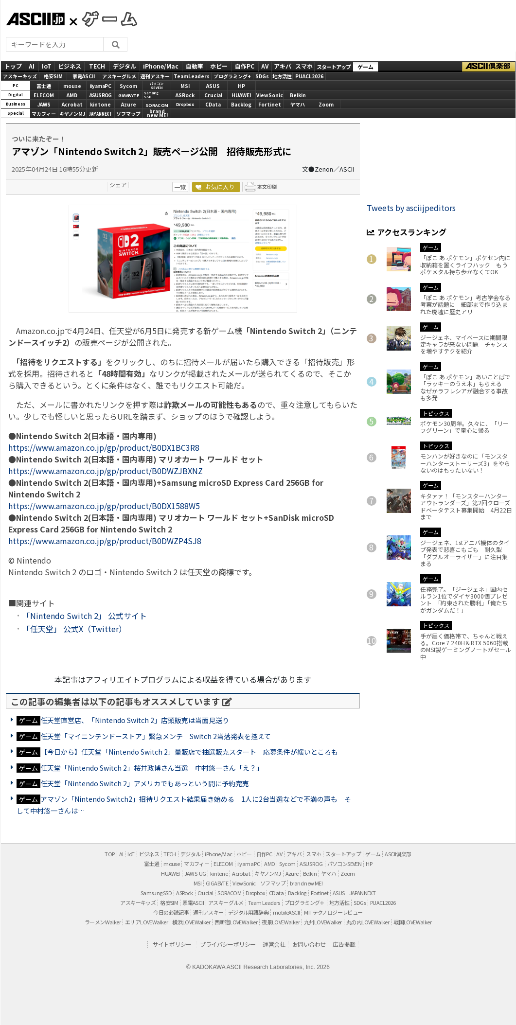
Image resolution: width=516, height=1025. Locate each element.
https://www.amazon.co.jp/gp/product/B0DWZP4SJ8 (104, 541)
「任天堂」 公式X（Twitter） (74, 629)
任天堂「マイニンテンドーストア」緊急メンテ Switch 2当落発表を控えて (155, 736)
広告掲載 (344, 944)
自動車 (194, 66)
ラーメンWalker (103, 922)
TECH (97, 66)
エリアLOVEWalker (146, 922)
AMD (72, 95)
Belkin (298, 95)
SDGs (262, 76)
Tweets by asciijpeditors (411, 207)
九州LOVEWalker (323, 922)
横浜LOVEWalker (191, 922)
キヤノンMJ (72, 113)
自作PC (244, 66)
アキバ (282, 66)
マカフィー (44, 113)
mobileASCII (286, 912)
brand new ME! (306, 883)
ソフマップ (128, 113)
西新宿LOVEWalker (235, 922)
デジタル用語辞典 (248, 912)
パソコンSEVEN (156, 86)
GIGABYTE (128, 95)
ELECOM (44, 95)
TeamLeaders (192, 76)
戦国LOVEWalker (412, 922)
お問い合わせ (308, 944)
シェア (118, 184)
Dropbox (185, 104)
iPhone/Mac (160, 66)
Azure (128, 104)
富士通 (43, 85)
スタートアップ (334, 67)
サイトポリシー (172, 944)
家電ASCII (83, 76)
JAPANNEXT (100, 113)
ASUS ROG (100, 95)
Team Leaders (264, 902)
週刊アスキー (155, 76)
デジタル (124, 66)
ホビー (219, 66)
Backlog (241, 104)
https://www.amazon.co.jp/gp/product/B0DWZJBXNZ (105, 471)
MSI (185, 85)
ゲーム (365, 67)
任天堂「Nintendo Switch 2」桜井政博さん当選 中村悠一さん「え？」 (151, 768)
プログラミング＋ (305, 902)
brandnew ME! (157, 114)
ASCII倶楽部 (489, 66)
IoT (47, 66)
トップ (13, 66)
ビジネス (69, 66)
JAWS (44, 104)
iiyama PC (248, 863)
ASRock (185, 95)
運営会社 (274, 944)
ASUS (213, 85)
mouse (72, 85)
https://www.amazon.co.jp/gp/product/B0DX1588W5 (104, 506)
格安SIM (53, 76)
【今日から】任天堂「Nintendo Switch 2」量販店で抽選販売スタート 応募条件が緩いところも (189, 752)
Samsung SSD (156, 893)
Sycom (128, 85)
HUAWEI (241, 95)
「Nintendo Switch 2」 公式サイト (84, 615)
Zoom (326, 104)
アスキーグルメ (119, 76)
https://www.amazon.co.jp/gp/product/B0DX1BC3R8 (103, 447)
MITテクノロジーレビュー (333, 912)
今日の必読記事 (171, 912)
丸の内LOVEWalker (367, 922)
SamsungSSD (151, 95)
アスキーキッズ (20, 76)
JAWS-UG (195, 873)
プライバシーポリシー (227, 944)
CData (213, 104)
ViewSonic (269, 95)
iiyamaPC (100, 85)
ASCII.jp (35, 19)
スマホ (304, 66)
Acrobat (72, 104)
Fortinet (269, 104)
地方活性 (282, 76)
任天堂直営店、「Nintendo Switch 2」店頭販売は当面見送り (134, 720)
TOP (109, 854)
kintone (100, 104)
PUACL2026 (309, 76)
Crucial (213, 95)
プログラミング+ (232, 76)
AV (264, 66)
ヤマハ (297, 104)
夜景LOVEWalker (281, 922)
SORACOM (229, 893)
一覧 (180, 187)
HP (241, 85)
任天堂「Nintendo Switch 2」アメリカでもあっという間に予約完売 (144, 783)
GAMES (105, 18)
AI (32, 66)
